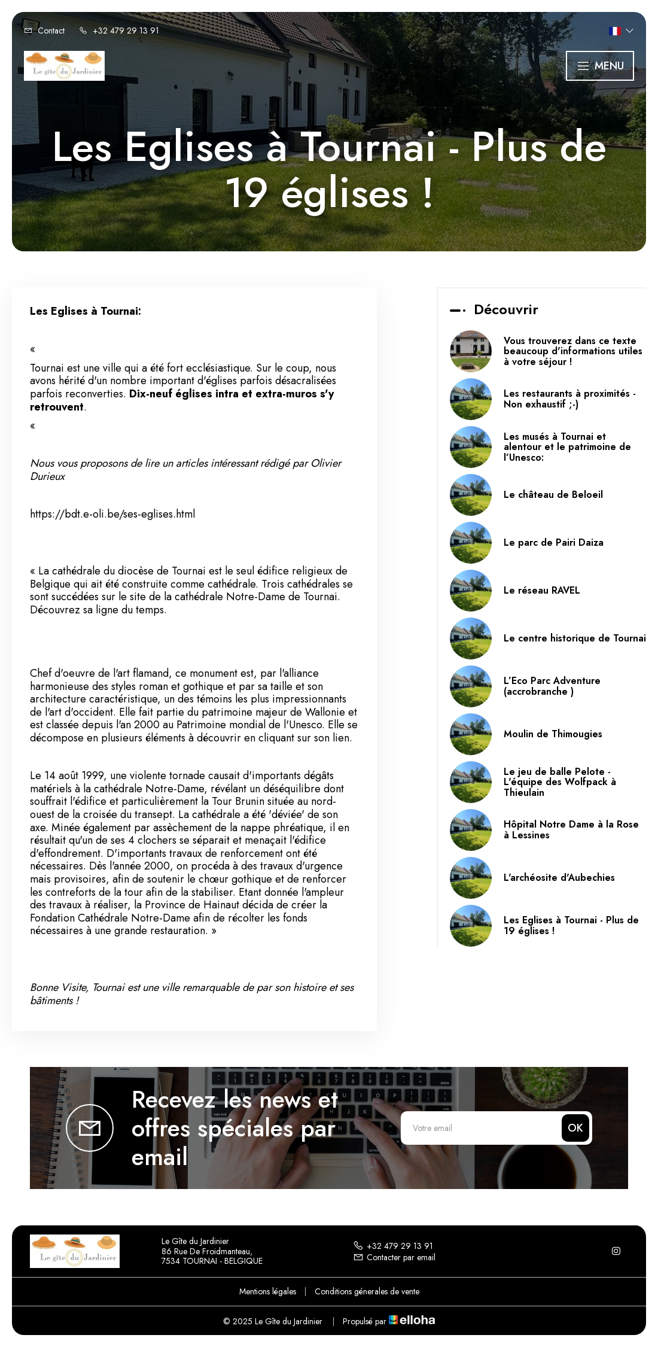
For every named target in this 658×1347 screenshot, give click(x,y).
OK (575, 1128)
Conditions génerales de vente (367, 1291)
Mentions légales (267, 1291)
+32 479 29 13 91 (393, 1246)
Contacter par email (394, 1257)
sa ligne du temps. (125, 610)
